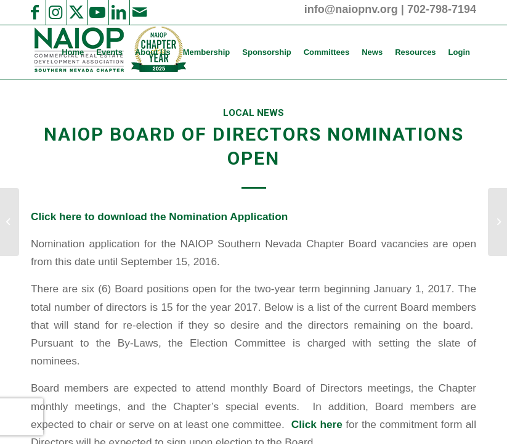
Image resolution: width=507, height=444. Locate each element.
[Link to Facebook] (34, 12)
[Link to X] (76, 12)
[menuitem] (72, 52)
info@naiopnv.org (351, 9)
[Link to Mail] (139, 12)
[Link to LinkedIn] (118, 12)
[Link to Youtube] (97, 12)
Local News (253, 112)
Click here (317, 424)
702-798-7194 (441, 9)
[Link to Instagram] (55, 12)
